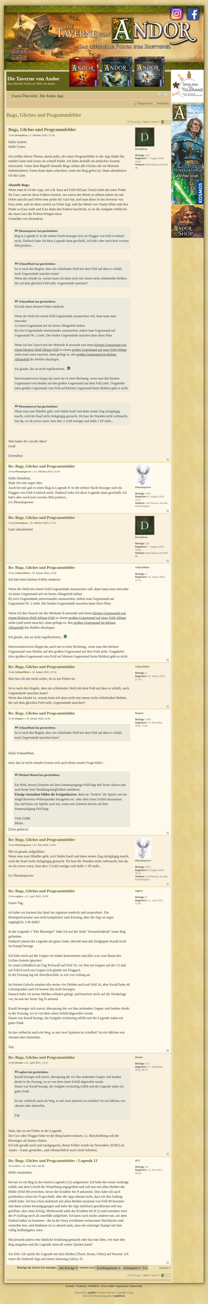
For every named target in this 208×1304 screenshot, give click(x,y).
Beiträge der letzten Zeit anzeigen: (47, 1267)
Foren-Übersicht (25, 96)
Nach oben (168, 459)
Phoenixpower (23, 471)
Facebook (81, 1286)
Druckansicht (159, 94)
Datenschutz (135, 1286)
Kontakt (70, 1286)
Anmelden (163, 103)
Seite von (150, 121)
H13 (17, 1165)
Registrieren (145, 103)
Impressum (122, 1286)
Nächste (163, 1268)
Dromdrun (21, 135)
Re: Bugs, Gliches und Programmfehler (41, 466)
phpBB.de (119, 1295)
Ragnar (19, 718)
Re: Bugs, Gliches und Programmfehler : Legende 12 (53, 1161)
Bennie (19, 1062)
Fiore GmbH (107, 1286)
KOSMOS (93, 1286)
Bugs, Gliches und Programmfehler (43, 115)
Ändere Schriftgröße (166, 94)
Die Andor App (52, 96)
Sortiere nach (100, 1267)
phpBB (91, 1292)
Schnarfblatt (22, 572)
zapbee (19, 896)
